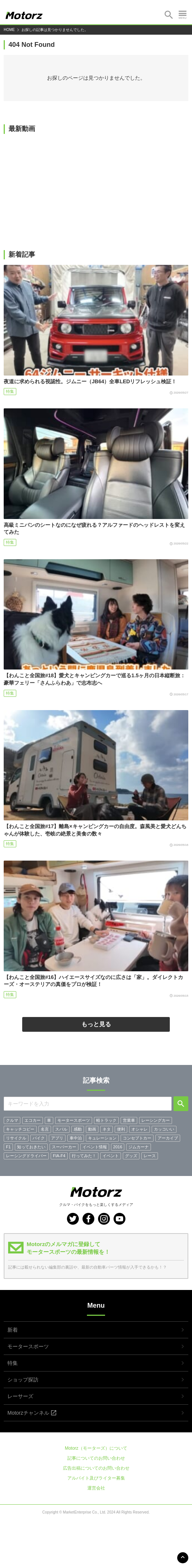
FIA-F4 (59, 1155)
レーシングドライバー (26, 1155)
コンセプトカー (137, 1138)
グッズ (131, 1155)
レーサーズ (20, 1396)
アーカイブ (168, 1138)
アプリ (57, 1138)
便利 (121, 1129)
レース (150, 1155)
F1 (8, 1147)
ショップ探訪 (22, 1380)
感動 (78, 1129)
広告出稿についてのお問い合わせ (96, 1468)
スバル (61, 1129)
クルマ (12, 1120)
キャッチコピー (20, 1129)
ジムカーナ (138, 1147)
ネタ (106, 1129)
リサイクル (16, 1138)
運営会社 (96, 1488)
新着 (12, 1330)
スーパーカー (64, 1147)
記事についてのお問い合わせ (96, 1458)
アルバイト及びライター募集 (96, 1478)
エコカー (32, 1120)
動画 (92, 1129)
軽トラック (106, 1120)
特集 (10, 391)
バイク (39, 1138)
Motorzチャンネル (28, 1413)
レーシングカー (155, 1120)
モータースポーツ (73, 1120)
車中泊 (76, 1138)
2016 (117, 1147)
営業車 (129, 1120)
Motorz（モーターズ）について (96, 1448)
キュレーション (102, 1138)
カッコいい (164, 1129)
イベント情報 (94, 1147)
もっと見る (96, 1024)
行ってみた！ (84, 1155)
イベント (110, 1155)
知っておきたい (31, 1147)
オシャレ (139, 1129)
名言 (45, 1129)
